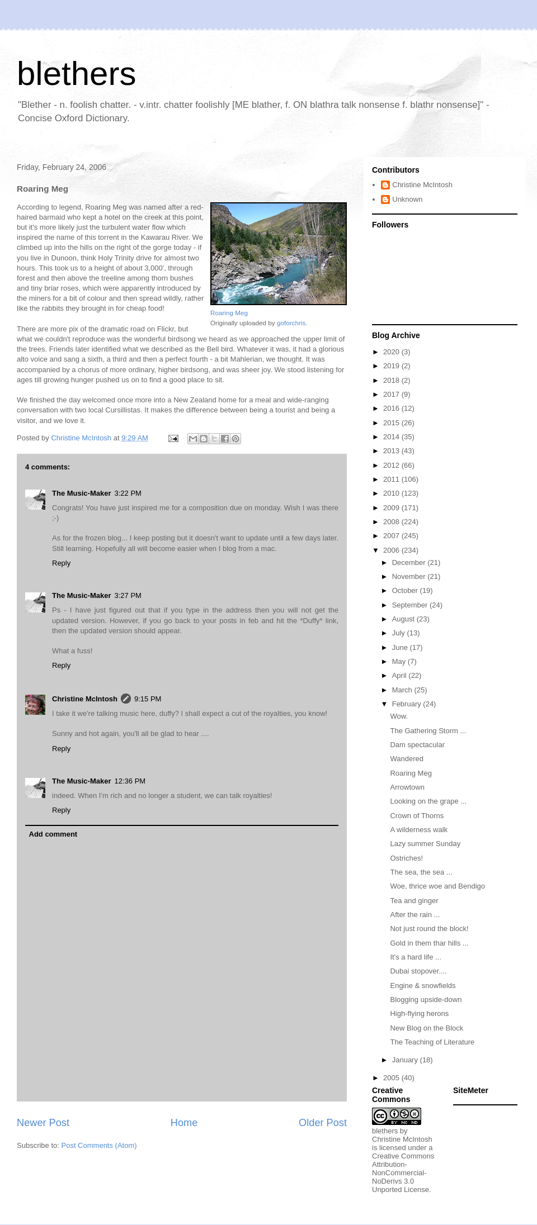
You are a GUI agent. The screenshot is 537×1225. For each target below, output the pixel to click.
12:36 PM (129, 781)
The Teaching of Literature (432, 1042)
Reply (61, 563)
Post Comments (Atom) (99, 1145)
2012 (392, 465)
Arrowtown (407, 787)
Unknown (407, 199)
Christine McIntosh (84, 699)
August (404, 619)
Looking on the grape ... (428, 801)
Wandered (406, 758)
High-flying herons (419, 1013)
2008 (392, 521)
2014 (392, 437)
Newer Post (43, 1122)
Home (184, 1122)
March (403, 690)
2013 (392, 451)
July (399, 633)
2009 (392, 508)
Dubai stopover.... (418, 971)
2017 (392, 394)
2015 (392, 423)
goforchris (291, 322)
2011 (392, 479)
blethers (76, 73)
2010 (392, 493)
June (401, 647)
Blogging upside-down (425, 999)
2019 (392, 366)
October (406, 590)
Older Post (323, 1122)
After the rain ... (415, 914)
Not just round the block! (429, 928)
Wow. (399, 716)
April (400, 675)
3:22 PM (127, 493)
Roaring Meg (229, 312)
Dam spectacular (417, 744)
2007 (392, 535)
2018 (392, 380)
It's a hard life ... (415, 957)
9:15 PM (147, 699)
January (406, 1060)
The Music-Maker (81, 493)
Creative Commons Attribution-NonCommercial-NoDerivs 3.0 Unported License (403, 1173)
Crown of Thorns (417, 815)
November (410, 576)
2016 (392, 408)
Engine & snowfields (422, 985)
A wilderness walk (418, 829)
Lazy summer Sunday (425, 843)
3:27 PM (127, 595)
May (400, 661)
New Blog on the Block (426, 1028)
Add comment (53, 834)
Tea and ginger (414, 900)
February (407, 704)
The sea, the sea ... (421, 872)
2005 (392, 1078)
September (411, 605)
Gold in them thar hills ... (429, 943)
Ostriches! (406, 858)
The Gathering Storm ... (428, 731)
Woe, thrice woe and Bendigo (437, 886)
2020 (392, 352)
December (410, 562)
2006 (392, 550)
